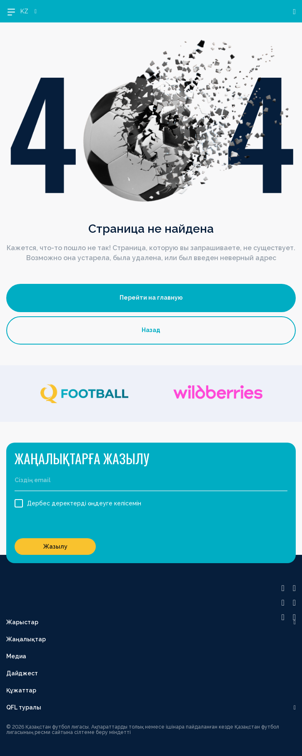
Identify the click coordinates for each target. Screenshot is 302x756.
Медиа (16, 656)
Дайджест (22, 673)
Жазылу (55, 546)
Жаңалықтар (26, 639)
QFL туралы (23, 707)
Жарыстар (22, 622)
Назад (151, 330)
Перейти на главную (151, 297)
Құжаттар (21, 690)
